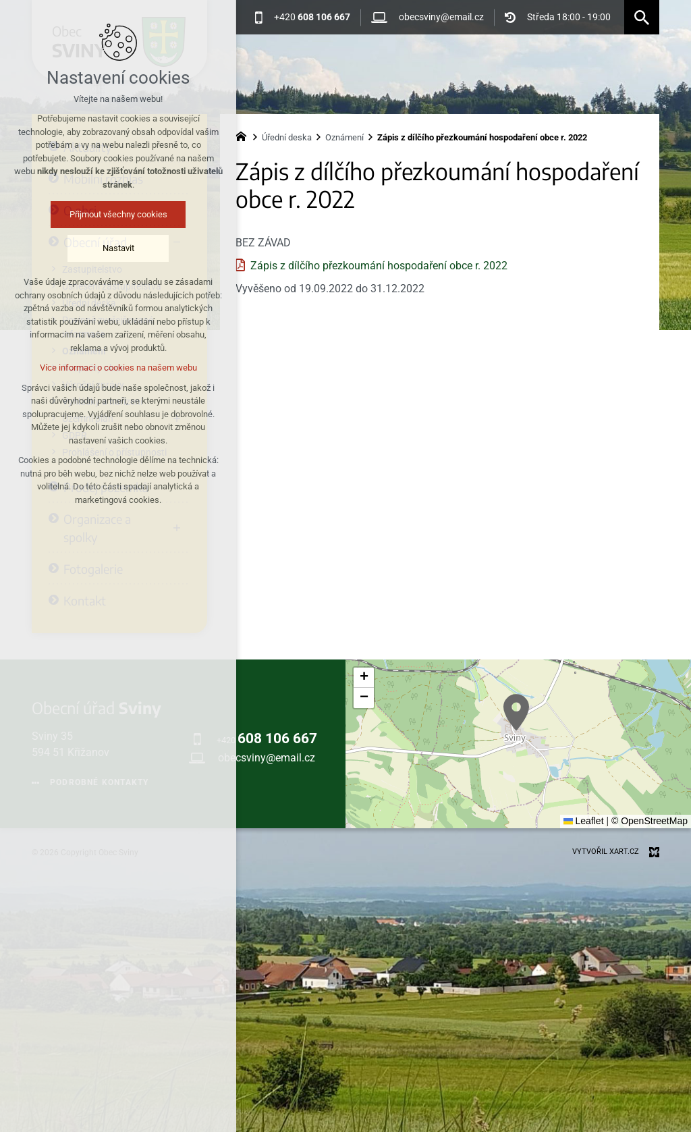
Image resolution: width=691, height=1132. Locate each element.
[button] (516, 712)
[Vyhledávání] (641, 17)
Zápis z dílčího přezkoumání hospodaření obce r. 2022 (378, 265)
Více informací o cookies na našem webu (95, 367)
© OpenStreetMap (649, 820)
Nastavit (95, 248)
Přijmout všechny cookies (95, 214)
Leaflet (583, 820)
